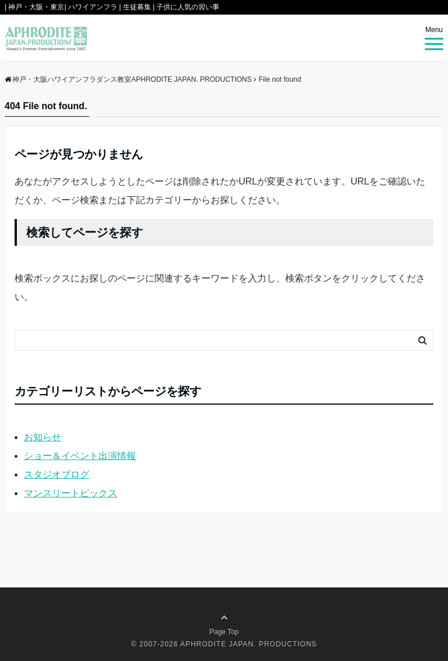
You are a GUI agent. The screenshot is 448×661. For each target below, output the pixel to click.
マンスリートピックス (70, 493)
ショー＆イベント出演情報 (80, 456)
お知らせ (42, 437)
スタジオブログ (56, 474)
